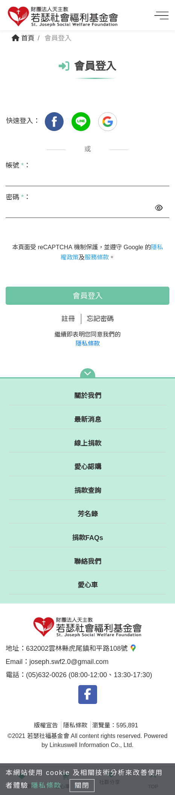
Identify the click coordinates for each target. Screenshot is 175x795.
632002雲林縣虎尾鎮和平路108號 (81, 648)
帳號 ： (18, 165)
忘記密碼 (100, 319)
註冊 (68, 319)
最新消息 (87, 419)
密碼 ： (18, 197)
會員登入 (88, 296)
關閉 (82, 785)
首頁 (23, 38)
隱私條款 (88, 343)
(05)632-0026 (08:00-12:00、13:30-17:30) (89, 675)
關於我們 (87, 396)
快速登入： (23, 121)
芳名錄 (88, 514)
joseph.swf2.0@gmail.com (68, 661)
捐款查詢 (87, 490)
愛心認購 (87, 467)
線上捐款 (87, 443)
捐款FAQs (87, 538)
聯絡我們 (87, 561)
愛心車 (88, 585)
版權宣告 (46, 725)
